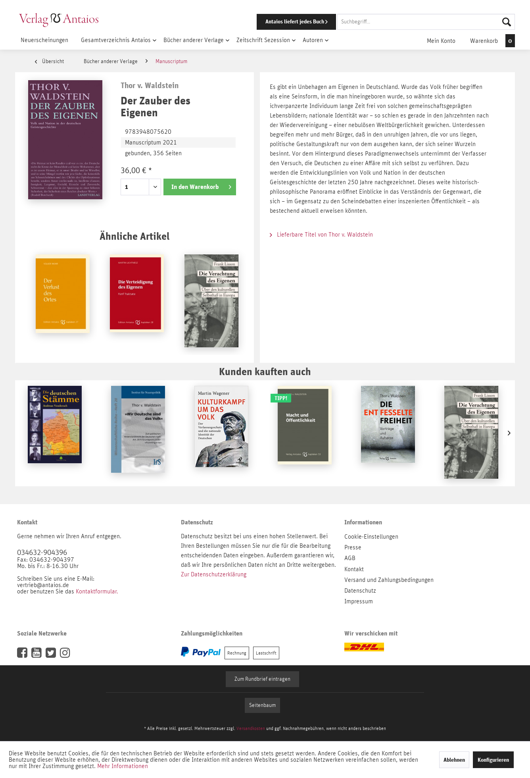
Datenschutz (360, 590)
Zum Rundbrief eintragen (262, 679)
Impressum (358, 601)
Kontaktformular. (97, 591)
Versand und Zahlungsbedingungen (389, 580)
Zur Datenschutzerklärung (213, 574)
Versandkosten (250, 728)
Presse (352, 547)
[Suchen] (506, 22)
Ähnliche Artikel (134, 236)
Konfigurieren (493, 760)
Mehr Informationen (122, 766)
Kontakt (354, 569)
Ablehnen (454, 760)
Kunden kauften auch (265, 371)
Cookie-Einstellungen (371, 536)
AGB (349, 558)
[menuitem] (375, 22)
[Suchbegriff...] (426, 22)
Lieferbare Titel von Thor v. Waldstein (321, 234)
